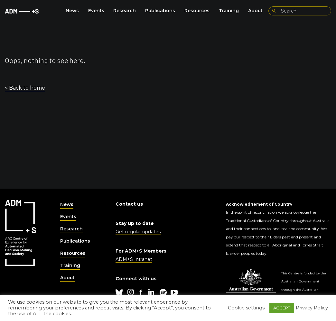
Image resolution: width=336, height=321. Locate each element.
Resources (197, 10)
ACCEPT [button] (281, 307)
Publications (160, 10)
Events (96, 10)
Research (124, 10)
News (72, 10)
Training (229, 10)
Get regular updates (138, 232)
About (255, 10)
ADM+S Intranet (134, 259)
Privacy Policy (312, 308)
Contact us (129, 204)
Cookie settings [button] (246, 308)
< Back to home (25, 88)
